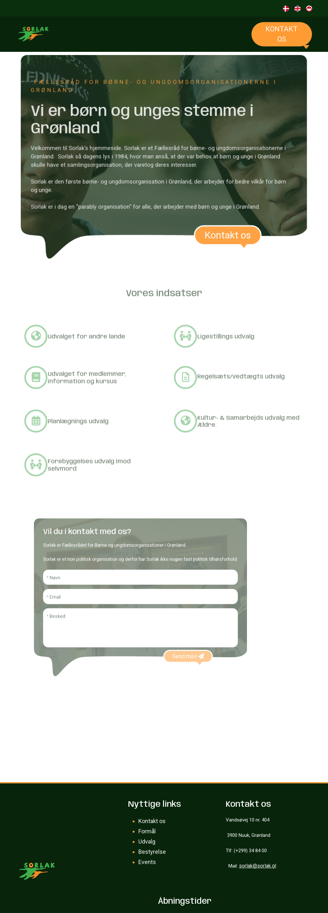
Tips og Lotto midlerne (186, 24)
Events (77, 42)
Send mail (179, 645)
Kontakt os (282, 34)
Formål (147, 831)
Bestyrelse (152, 851)
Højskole (129, 24)
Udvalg (146, 841)
